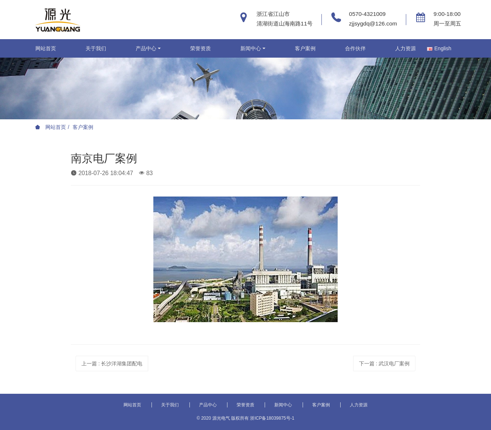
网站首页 (45, 48)
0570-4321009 (367, 14)
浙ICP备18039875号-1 (272, 418)
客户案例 (83, 127)
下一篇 (384, 363)
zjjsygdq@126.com (373, 23)
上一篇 (112, 363)
